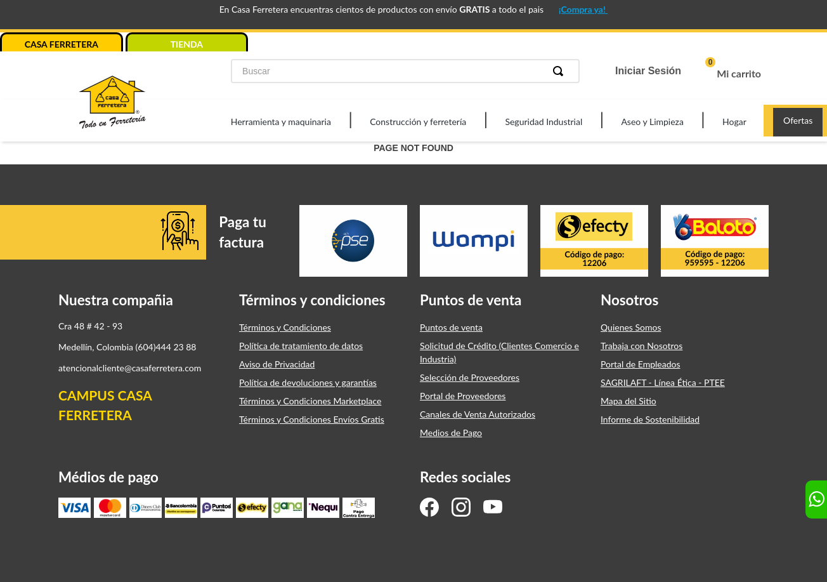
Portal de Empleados (640, 364)
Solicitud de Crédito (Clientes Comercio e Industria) (499, 352)
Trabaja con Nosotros (641, 345)
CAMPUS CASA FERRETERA (105, 405)
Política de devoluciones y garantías (308, 382)
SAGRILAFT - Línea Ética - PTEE (663, 382)
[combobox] (405, 71)
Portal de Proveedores (462, 395)
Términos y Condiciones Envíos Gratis (311, 419)
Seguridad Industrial (543, 121)
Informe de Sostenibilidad (650, 419)
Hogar (734, 121)
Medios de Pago (451, 432)
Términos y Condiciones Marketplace (310, 400)
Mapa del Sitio (628, 400)
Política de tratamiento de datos (301, 345)
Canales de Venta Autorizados (477, 414)
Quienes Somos (631, 327)
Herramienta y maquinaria (281, 121)
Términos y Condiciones (285, 327)
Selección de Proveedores (469, 377)
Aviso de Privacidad (277, 364)
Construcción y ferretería (418, 121)
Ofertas (797, 120)
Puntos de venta (451, 327)
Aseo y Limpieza (652, 121)
